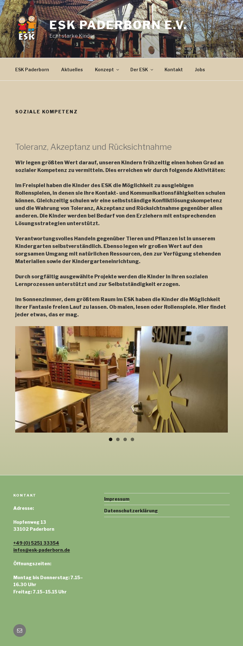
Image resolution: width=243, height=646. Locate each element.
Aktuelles (72, 69)
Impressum (116, 499)
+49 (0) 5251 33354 (36, 543)
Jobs (200, 69)
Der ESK (142, 69)
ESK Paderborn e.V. (118, 25)
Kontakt (174, 69)
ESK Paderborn (32, 69)
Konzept (107, 69)
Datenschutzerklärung (131, 510)
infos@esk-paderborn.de (41, 550)
